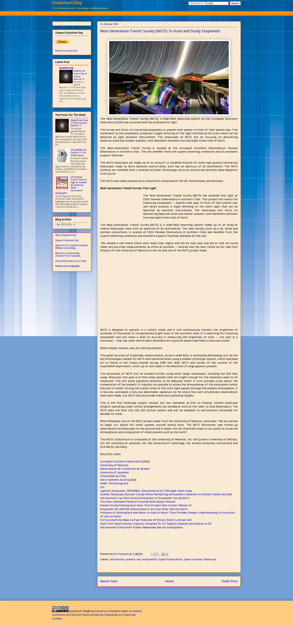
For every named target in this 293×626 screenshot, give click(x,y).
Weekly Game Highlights (67, 266)
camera (130, 559)
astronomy (117, 559)
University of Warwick (114, 465)
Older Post (229, 581)
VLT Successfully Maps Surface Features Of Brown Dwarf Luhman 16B (145, 520)
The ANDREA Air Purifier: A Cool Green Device (79, 153)
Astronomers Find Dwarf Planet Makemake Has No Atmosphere (141, 527)
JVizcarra (100, 611)
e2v (102, 487)
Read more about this (66, 50)
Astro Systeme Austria (114, 479)
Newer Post (109, 581)
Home (169, 581)
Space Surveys (193, 559)
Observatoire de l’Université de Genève (124, 468)
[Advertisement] (146, 13)
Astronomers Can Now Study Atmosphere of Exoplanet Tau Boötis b (144, 498)
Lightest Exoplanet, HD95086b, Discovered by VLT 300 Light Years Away (146, 490)
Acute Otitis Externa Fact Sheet (70, 261)
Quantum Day (67, 2)
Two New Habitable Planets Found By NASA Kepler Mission (137, 501)
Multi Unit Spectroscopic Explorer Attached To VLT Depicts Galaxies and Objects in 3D (156, 523)
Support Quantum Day (66, 240)
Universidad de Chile (113, 476)
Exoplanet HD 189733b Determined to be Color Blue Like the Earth (143, 509)
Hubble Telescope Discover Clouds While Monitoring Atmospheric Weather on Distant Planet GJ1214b (166, 494)
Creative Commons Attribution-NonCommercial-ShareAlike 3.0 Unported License (97, 614)
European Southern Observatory (121, 461)
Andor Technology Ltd (114, 483)
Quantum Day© (79, 611)
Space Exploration (170, 559)
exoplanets (150, 559)
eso (139, 559)
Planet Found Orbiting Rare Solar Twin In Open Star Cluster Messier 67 (146, 505)
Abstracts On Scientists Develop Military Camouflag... (71, 246)
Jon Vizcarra (121, 554)
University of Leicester (114, 472)
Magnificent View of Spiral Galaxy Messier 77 (80, 74)
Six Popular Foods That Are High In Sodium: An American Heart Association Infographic (71, 185)
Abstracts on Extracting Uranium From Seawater (68, 254)
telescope (209, 559)
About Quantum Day (65, 235)
